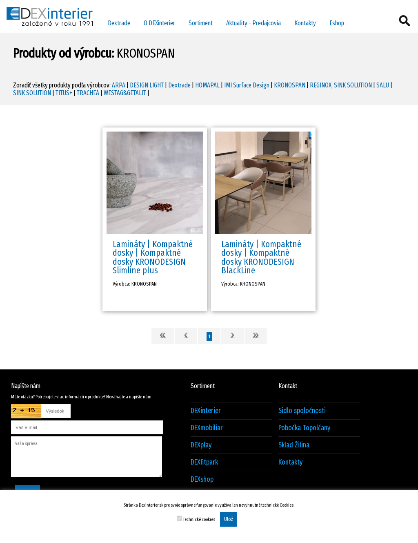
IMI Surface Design (246, 85)
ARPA (118, 85)
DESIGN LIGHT (147, 85)
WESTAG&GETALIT (125, 93)
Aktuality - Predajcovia (253, 23)
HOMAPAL (207, 85)
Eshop (336, 23)
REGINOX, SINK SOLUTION (341, 85)
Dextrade (119, 23)
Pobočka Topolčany (304, 428)
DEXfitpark (204, 462)
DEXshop (202, 479)
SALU (382, 85)
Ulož (228, 519)
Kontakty (305, 23)
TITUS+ (64, 93)
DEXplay (201, 445)
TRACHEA (88, 93)
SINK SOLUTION (32, 93)
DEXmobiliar (207, 428)
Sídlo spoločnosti (302, 411)
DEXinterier (206, 411)
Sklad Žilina (293, 445)
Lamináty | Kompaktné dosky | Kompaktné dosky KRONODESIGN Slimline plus (153, 257)
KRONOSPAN (289, 85)
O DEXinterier (159, 23)
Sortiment (201, 23)
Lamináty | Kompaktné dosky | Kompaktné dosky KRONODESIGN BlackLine (261, 257)
